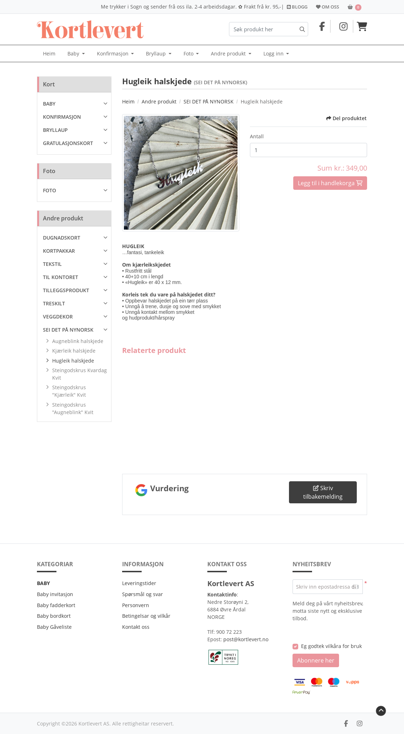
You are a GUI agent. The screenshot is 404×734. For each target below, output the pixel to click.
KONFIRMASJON (62, 116)
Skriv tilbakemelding (323, 492)
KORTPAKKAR (59, 250)
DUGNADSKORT (61, 237)
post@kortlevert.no (245, 639)
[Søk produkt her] (268, 29)
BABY (49, 103)
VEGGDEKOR (58, 316)
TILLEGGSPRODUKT (66, 290)
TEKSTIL (52, 264)
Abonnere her (315, 660)
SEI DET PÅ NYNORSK (68, 329)
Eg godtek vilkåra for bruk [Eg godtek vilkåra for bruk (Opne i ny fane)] (331, 646)
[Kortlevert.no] (90, 29)
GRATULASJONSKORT (68, 143)
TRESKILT (54, 303)
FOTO (49, 190)
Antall (257, 136)
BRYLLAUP (55, 130)
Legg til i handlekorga (328, 183)
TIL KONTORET (60, 277)
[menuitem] (49, 53)
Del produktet (346, 118)
